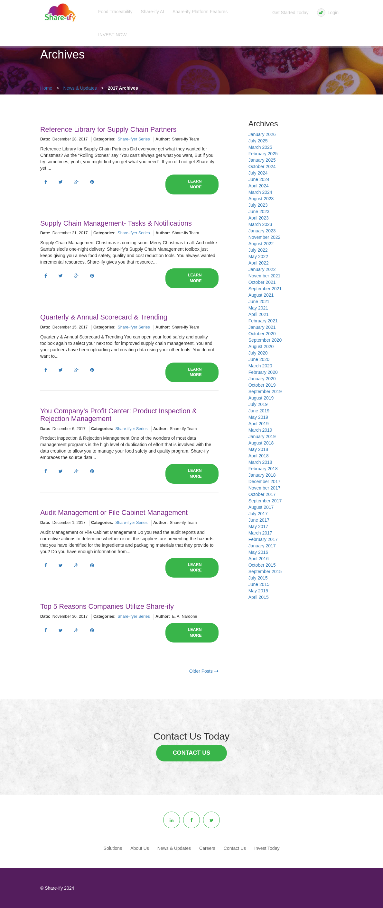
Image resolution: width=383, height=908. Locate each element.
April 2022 (258, 262)
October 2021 (262, 282)
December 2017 (264, 481)
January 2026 (262, 134)
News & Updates (80, 88)
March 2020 (260, 365)
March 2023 (260, 224)
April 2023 (258, 217)
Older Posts (204, 671)
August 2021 (261, 295)
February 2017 (263, 539)
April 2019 (258, 423)
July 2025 (258, 140)
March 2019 (260, 430)
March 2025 (260, 147)
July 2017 (258, 513)
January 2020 (262, 378)
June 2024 (258, 179)
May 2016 (258, 552)
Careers (207, 848)
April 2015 (258, 597)
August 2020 (261, 346)
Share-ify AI (152, 11)
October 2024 (262, 166)
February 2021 (263, 320)
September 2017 (265, 500)
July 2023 (258, 205)
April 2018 (258, 455)
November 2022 (264, 237)
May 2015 (258, 590)
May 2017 (258, 526)
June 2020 (258, 359)
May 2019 (258, 417)
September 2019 (265, 391)
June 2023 (258, 211)
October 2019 (262, 385)
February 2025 (263, 153)
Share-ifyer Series (133, 139)
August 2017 (261, 507)
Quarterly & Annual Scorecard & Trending (103, 317)
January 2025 (262, 160)
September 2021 (265, 288)
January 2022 (262, 269)
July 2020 (258, 352)
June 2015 (258, 584)
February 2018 (263, 468)
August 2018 (261, 442)
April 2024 (258, 185)
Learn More (195, 184)
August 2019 (261, 397)
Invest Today (266, 848)
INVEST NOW (112, 34)
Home (46, 88)
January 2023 (262, 230)
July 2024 (258, 172)
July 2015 (258, 577)
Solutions (113, 848)
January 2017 (262, 545)
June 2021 (258, 301)
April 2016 (258, 558)
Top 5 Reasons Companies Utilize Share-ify (107, 606)
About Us (139, 848)
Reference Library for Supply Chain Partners (108, 129)
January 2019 (262, 436)
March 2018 (260, 462)
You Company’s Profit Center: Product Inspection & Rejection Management (118, 415)
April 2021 (258, 314)
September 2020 (265, 340)
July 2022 (258, 250)
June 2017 (258, 520)
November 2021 (264, 275)
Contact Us (191, 753)
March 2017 (260, 532)
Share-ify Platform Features (200, 11)
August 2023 (261, 198)
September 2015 (265, 571)
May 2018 (258, 449)
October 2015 (262, 565)
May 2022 (258, 256)
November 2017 (264, 487)
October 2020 (262, 333)
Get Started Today (290, 12)
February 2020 (263, 372)
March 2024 (260, 192)
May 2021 (258, 307)
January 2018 (262, 475)
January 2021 (262, 327)
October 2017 (262, 494)
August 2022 (261, 243)
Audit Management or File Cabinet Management (114, 513)
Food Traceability (115, 11)
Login (328, 12)
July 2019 (258, 404)
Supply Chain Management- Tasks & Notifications (116, 223)
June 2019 (258, 410)
